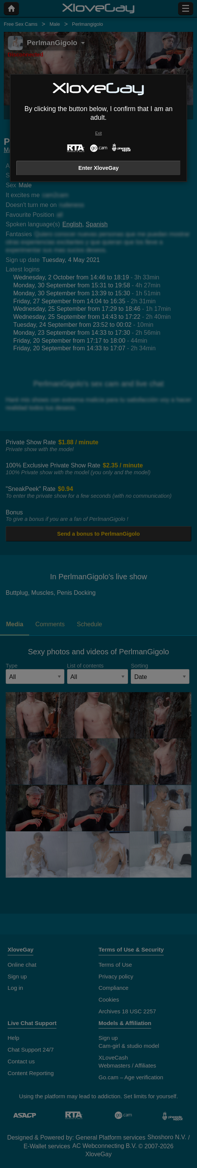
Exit (98, 133)
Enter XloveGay (98, 168)
